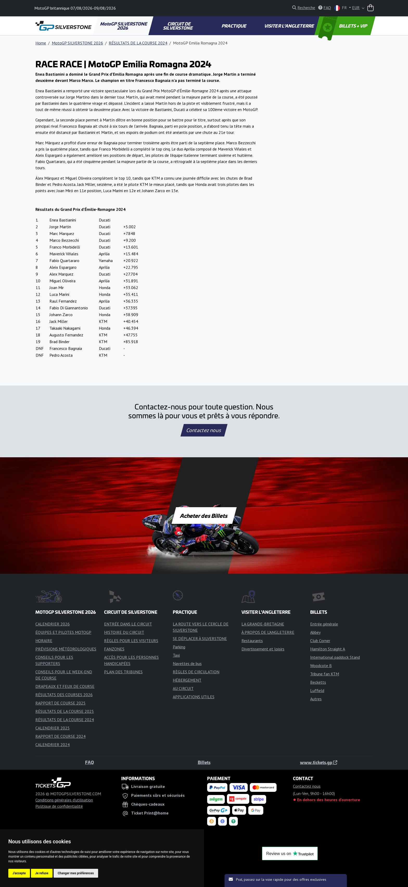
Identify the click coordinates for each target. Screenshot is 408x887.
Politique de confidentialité (59, 806)
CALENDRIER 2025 (52, 728)
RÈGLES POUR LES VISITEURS (131, 640)
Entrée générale (324, 624)
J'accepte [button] (19, 873)
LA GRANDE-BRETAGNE (262, 624)
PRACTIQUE (234, 26)
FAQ (89, 762)
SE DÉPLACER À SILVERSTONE (200, 638)
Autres (316, 698)
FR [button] (341, 8)
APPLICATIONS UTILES (193, 696)
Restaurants (252, 640)
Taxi (176, 655)
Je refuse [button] (41, 873)
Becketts (318, 682)
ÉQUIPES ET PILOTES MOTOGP (63, 632)
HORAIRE (43, 640)
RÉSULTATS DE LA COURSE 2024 (138, 42)
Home (40, 42)
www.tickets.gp (318, 762)
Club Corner (320, 640)
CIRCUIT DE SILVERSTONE (178, 26)
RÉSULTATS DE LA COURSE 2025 (64, 711)
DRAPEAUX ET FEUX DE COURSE (64, 686)
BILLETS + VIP (343, 25)
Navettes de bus (187, 663)
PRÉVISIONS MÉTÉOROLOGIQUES (65, 648)
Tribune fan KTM (324, 673)
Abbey (315, 632)
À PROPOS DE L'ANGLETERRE (267, 632)
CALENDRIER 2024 (52, 744)
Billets (204, 762)
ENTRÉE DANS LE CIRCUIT (128, 624)
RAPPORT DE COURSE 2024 (60, 736)
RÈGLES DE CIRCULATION (196, 671)
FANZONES (114, 648)
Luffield (317, 690)
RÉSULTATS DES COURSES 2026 (64, 694)
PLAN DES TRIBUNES (123, 671)
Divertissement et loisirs (262, 648)
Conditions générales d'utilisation (64, 800)
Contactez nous (204, 430)
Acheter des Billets (204, 515)
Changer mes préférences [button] (76, 873)
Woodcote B (321, 665)
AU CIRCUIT (183, 688)
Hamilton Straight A (327, 648)
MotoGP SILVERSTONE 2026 (123, 26)
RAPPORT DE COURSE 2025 (60, 703)
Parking (179, 646)
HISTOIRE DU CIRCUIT (124, 632)
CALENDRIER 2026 (52, 624)
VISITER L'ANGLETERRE (289, 26)
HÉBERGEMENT (187, 680)
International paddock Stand (335, 657)
